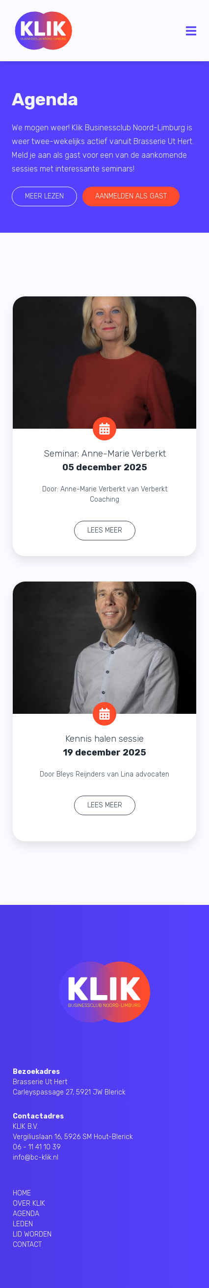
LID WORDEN (32, 1234)
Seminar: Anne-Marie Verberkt (105, 453)
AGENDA (26, 1214)
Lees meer (104, 530)
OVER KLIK (29, 1203)
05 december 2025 (104, 467)
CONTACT (27, 1244)
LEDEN (23, 1224)
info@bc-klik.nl (35, 1157)
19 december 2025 (104, 752)
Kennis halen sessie (104, 738)
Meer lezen (42, 196)
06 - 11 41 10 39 (37, 1147)
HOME (22, 1193)
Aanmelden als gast (129, 196)
